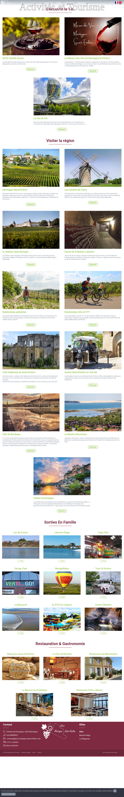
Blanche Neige (84, 776)
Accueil (48, 3)
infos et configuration (8, 794)
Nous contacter (10, 786)
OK (115, 791)
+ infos (20, 601)
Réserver (82, 3)
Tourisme (69, 3)
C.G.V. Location (10, 783)
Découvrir (31, 110)
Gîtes (58, 3)
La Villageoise (84, 779)
